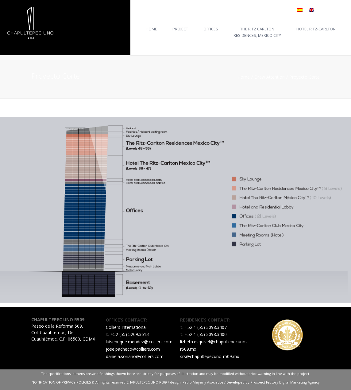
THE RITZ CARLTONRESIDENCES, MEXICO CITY (257, 32)
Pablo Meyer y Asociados (203, 382)
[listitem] (87, 144)
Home (243, 77)
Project (180, 29)
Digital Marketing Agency (299, 382)
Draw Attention (269, 77)
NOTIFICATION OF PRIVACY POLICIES (62, 382)
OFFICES (210, 29)
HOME (151, 29)
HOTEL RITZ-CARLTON (316, 29)
